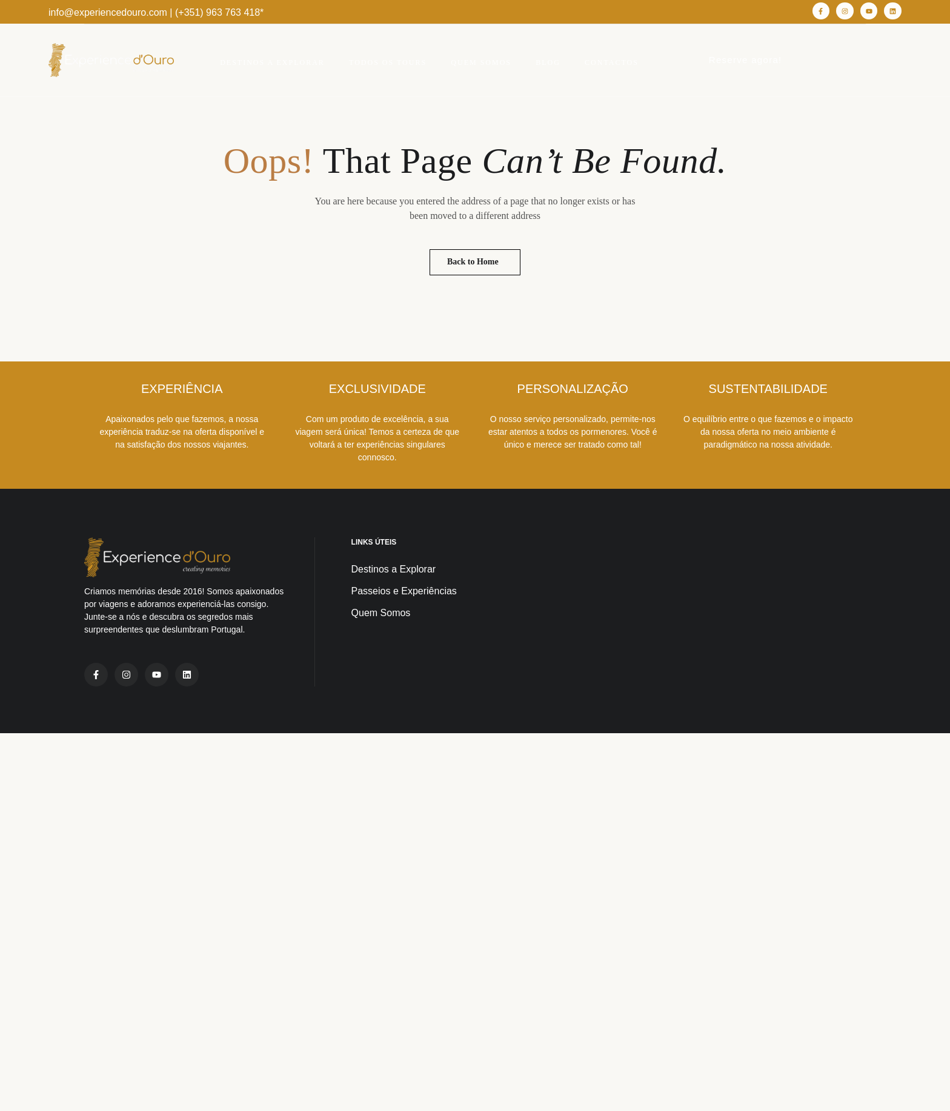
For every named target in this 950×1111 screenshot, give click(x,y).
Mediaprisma (224, 1094)
